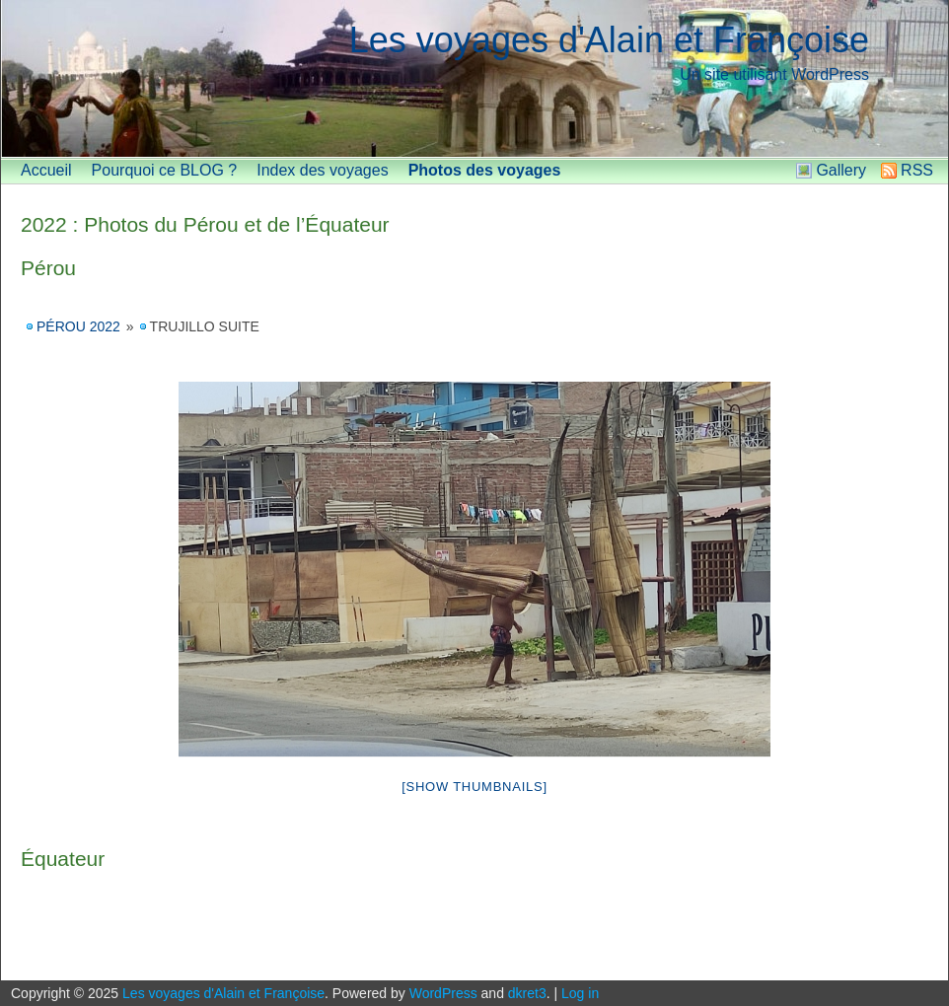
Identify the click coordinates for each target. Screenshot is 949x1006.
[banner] (474, 79)
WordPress (443, 993)
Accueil (46, 170)
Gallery (841, 170)
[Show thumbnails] (475, 786)
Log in (580, 993)
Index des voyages (322, 170)
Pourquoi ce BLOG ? (165, 170)
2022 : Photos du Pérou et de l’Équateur (205, 224)
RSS (917, 170)
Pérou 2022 (78, 326)
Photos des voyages (484, 170)
